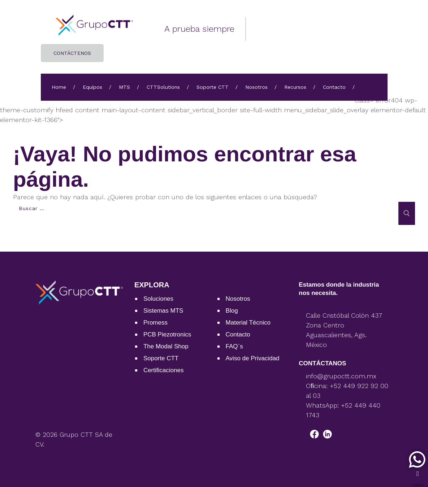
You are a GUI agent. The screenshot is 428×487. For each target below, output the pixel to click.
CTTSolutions (163, 87)
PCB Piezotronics (167, 334)
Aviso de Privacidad (253, 358)
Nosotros (256, 87)
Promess (155, 322)
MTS (124, 87)
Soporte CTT (212, 87)
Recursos (295, 87)
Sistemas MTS (163, 310)
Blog (232, 310)
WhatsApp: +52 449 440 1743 (343, 410)
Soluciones (158, 298)
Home (59, 87)
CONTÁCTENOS (72, 53)
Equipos (92, 87)
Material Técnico (248, 322)
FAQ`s (234, 346)
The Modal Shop (166, 346)
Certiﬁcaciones (163, 370)
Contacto (334, 87)
